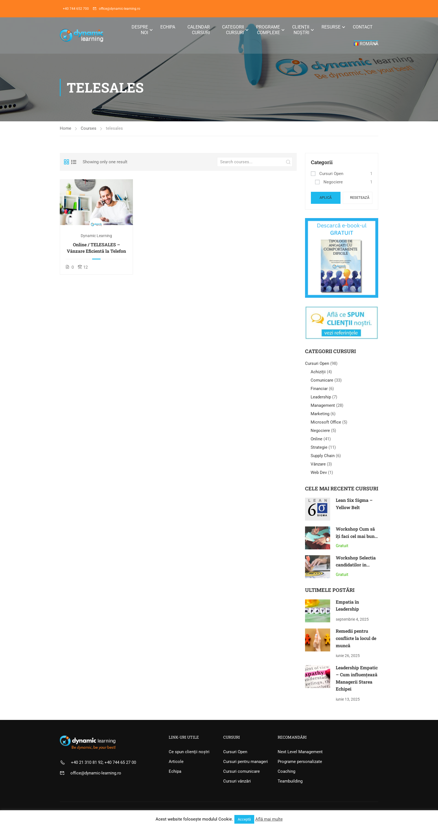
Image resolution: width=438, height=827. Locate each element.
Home (65, 128)
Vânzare (318, 464)
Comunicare (322, 380)
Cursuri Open (331, 173)
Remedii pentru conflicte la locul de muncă (356, 638)
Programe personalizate (300, 761)
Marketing (320, 413)
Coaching (286, 771)
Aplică (326, 197)
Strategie (319, 447)
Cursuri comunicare (241, 771)
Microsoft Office (326, 422)
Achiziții (318, 371)
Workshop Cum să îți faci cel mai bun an (355, 536)
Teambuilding (290, 781)
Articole (176, 761)
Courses (88, 128)
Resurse (331, 27)
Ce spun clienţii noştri (189, 751)
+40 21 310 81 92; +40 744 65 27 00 (103, 762)
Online (316, 438)
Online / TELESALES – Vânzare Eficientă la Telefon (96, 248)
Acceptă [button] (244, 819)
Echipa (167, 27)
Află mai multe (269, 819)
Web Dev (319, 472)
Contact (363, 27)
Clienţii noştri (300, 29)
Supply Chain (323, 455)
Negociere (333, 182)
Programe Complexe (268, 29)
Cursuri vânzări (237, 781)
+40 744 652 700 (76, 9)
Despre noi (140, 29)
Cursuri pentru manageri (245, 761)
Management (323, 405)
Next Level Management (300, 751)
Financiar (319, 388)
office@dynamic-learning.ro (119, 9)
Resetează (359, 197)
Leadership (321, 397)
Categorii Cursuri (233, 29)
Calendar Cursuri (198, 29)
